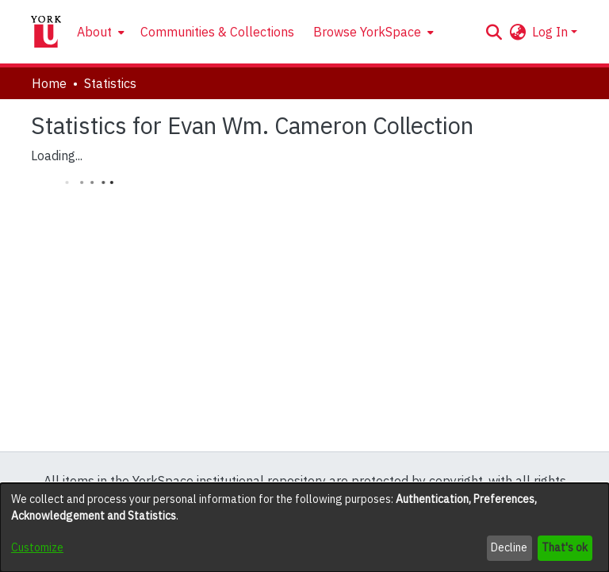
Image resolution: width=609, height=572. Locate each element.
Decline (509, 547)
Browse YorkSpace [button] (367, 32)
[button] (494, 31)
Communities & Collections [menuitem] (217, 32)
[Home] (46, 32)
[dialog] (304, 527)
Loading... (56, 155)
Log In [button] (551, 32)
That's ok (565, 547)
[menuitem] (99, 31)
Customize (37, 547)
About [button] (94, 32)
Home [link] (49, 83)
